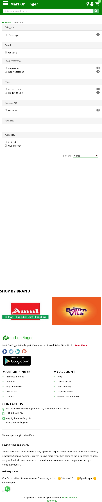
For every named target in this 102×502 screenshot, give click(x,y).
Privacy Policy (62, 386)
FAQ (57, 376)
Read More (81, 345)
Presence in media (13, 376)
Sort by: (67, 155)
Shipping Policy (63, 391)
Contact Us (9, 391)
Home (8, 22)
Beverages (14, 35)
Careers (8, 396)
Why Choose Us (12, 386)
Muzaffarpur (30, 435)
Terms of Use (62, 381)
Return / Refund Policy (66, 396)
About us (9, 381)
